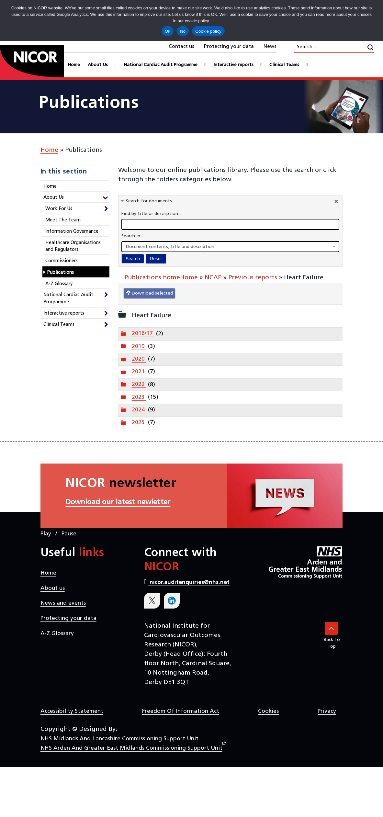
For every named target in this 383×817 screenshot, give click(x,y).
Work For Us (58, 209)
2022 (139, 384)
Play (45, 534)
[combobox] (230, 246)
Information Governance (71, 231)
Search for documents (149, 201)
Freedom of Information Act (180, 711)
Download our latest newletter (117, 502)
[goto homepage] (32, 62)
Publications (60, 272)
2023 (139, 397)
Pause (69, 534)
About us (52, 588)
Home (49, 150)
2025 (139, 422)
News (270, 46)
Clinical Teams (58, 324)
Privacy (327, 711)
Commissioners (61, 261)
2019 (139, 346)
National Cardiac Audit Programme (68, 299)
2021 (139, 372)
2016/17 (143, 333)
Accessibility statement (71, 711)
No (183, 31)
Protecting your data (229, 46)
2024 (139, 410)
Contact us (181, 46)
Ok (167, 31)
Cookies (268, 711)
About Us (53, 197)
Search (133, 258)
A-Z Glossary (59, 284)
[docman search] (230, 224)
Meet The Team (63, 220)
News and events (63, 603)
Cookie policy (208, 31)
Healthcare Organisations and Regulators (73, 246)
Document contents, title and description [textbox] (170, 246)
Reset (156, 258)
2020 (139, 359)
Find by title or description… (152, 213)
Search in (130, 236)
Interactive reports (63, 313)
